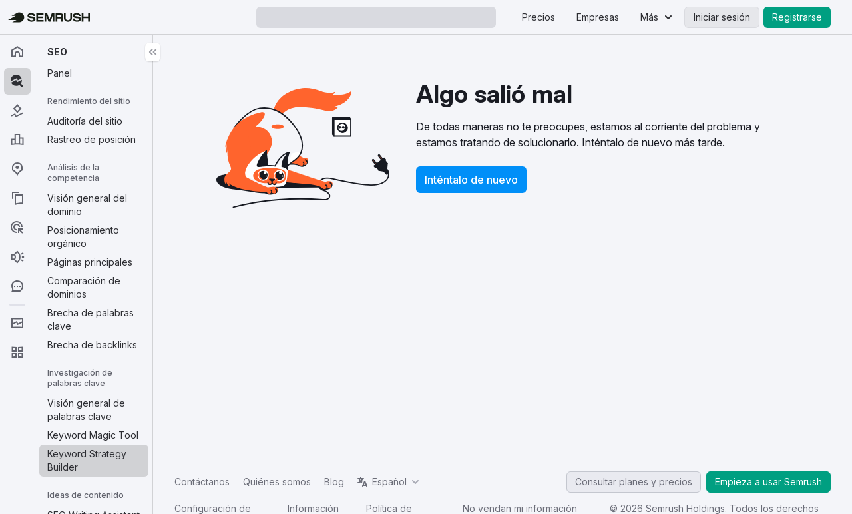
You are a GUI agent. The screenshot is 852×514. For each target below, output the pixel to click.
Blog (334, 481)
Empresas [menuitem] (597, 17)
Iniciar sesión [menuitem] (722, 17)
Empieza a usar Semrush (768, 481)
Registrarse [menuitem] (797, 17)
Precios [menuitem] (538, 17)
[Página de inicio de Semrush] (49, 17)
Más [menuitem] (649, 17)
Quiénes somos (277, 481)
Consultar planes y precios (633, 481)
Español (389, 481)
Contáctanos (202, 481)
